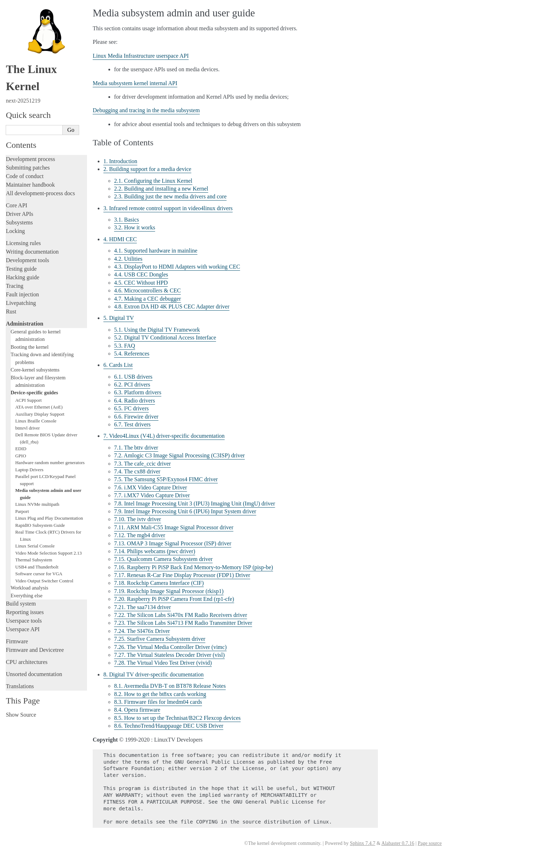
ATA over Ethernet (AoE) (39, 407)
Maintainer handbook (30, 185)
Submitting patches (28, 168)
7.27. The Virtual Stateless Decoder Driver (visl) (169, 655)
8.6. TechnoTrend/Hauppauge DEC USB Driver (168, 726)
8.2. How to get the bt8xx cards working (160, 694)
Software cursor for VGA (38, 573)
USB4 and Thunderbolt (36, 567)
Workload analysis (29, 588)
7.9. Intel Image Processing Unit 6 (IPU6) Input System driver (185, 511)
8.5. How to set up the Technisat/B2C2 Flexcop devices (177, 718)
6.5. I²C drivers (131, 408)
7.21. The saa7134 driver (142, 607)
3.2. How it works (134, 227)
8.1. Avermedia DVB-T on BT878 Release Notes (170, 686)
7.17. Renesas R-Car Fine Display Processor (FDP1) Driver (182, 575)
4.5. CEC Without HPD (141, 283)
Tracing (14, 286)
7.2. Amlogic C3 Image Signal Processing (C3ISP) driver (179, 455)
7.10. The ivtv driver (137, 519)
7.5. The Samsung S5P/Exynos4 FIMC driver (166, 479)
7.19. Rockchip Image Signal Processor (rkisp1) (169, 591)
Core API (16, 205)
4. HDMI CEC (120, 239)
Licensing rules (23, 243)
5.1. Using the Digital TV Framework (157, 330)
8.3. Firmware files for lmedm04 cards (158, 702)
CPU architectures (26, 662)
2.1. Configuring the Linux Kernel (153, 181)
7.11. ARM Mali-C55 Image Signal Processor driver (173, 527)
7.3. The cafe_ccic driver (142, 464)
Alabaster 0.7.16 (397, 843)
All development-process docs (40, 193)
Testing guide (21, 269)
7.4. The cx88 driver (137, 471)
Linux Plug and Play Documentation (49, 518)
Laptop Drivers (29, 469)
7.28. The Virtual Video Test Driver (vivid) (163, 663)
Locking (15, 231)
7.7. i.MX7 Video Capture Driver (152, 495)
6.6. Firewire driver (136, 417)
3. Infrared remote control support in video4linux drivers (168, 208)
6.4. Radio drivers (134, 401)
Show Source (21, 715)
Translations (20, 686)
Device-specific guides (34, 392)
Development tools (27, 260)
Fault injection (22, 294)
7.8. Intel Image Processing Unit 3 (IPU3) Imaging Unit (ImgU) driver (194, 503)
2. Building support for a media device (147, 169)
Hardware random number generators (50, 462)
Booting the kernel (29, 347)
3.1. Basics (126, 220)
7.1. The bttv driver (136, 448)
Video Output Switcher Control (44, 580)
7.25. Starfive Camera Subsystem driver (159, 639)
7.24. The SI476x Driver (142, 631)
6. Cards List (118, 365)
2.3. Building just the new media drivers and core (170, 196)
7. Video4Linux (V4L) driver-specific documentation (164, 436)
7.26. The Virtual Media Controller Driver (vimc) (170, 647)
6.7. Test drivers (132, 424)
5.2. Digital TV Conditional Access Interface (165, 337)
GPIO (20, 455)
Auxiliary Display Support (40, 414)
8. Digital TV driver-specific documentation (153, 674)
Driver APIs (19, 214)
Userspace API (23, 629)
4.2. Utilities (128, 259)
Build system (21, 604)
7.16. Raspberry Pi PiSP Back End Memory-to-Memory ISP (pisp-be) (193, 567)
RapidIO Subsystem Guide (40, 525)
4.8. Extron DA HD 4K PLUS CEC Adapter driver (172, 306)
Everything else (26, 595)
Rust (11, 311)
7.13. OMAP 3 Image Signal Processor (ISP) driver (172, 543)
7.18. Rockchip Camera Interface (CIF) (159, 583)
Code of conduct (24, 176)
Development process (30, 159)
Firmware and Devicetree (35, 650)
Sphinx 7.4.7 (362, 843)
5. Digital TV (118, 318)
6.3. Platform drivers (137, 392)
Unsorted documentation (34, 674)
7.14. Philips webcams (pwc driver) (154, 551)
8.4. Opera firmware (137, 710)
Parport (22, 511)
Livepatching (21, 303)
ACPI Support (28, 400)
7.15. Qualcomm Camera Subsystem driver (163, 559)
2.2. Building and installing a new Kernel (161, 189)
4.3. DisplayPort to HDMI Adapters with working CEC (177, 267)
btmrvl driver (27, 428)
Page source (430, 843)
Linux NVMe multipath (37, 504)
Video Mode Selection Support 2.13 (48, 553)
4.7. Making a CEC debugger (147, 299)
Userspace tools (24, 621)
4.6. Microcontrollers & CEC (147, 290)
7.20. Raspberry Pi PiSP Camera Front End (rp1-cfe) (174, 599)
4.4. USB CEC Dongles (141, 274)
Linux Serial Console (35, 546)
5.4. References (131, 353)
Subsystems (19, 222)
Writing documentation (32, 252)
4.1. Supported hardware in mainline (156, 251)
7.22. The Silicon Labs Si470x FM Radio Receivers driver (180, 615)
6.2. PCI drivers (132, 384)
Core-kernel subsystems (35, 370)
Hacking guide (22, 277)
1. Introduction (120, 161)
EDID (20, 448)
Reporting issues (24, 612)
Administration (24, 324)
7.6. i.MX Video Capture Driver (150, 487)
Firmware (17, 641)
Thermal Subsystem (33, 559)
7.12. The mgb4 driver (139, 535)
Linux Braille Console (36, 421)
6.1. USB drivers (133, 377)
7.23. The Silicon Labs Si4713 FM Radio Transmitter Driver (183, 623)
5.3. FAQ (124, 346)
